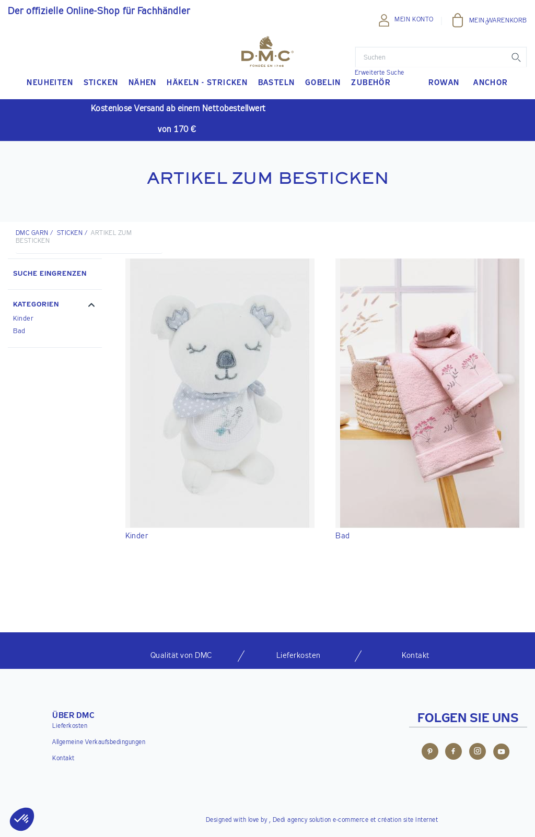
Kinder (23, 318)
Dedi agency (290, 820)
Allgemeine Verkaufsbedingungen (98, 742)
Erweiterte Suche (379, 73)
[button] (55, 306)
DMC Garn (32, 233)
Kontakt (63, 759)
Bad (19, 331)
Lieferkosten (69, 726)
